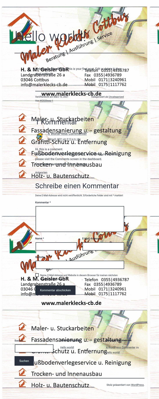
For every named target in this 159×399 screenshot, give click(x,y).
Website (40, 257)
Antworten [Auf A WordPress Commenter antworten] (41, 172)
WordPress (137, 384)
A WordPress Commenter (67, 134)
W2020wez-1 (46, 100)
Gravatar (81, 164)
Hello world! (67, 347)
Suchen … (20, 340)
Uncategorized (116, 96)
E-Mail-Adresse (92, 238)
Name (39, 238)
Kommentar (43, 202)
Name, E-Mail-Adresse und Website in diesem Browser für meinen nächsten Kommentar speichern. (79, 277)
